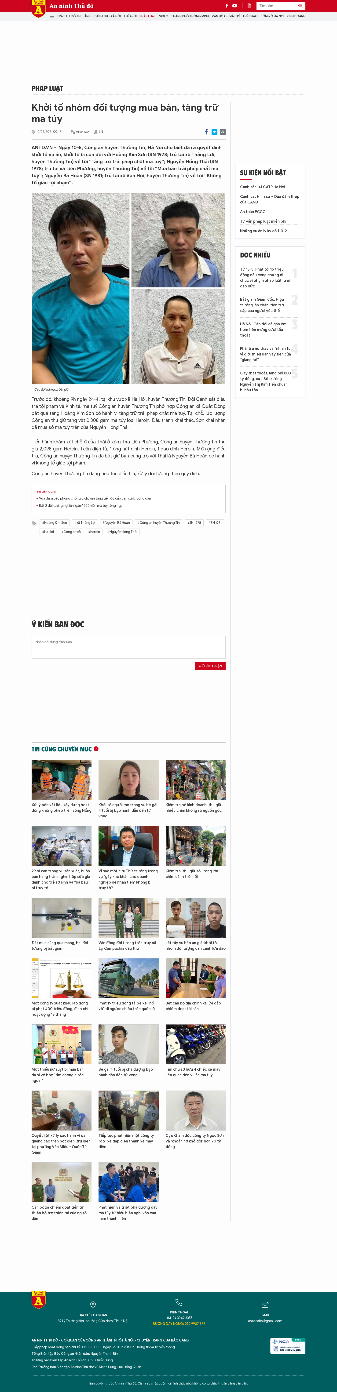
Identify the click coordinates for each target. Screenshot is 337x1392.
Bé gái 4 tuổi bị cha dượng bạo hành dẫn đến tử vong (126, 1072)
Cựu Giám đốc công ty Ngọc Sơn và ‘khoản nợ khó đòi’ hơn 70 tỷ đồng (195, 1141)
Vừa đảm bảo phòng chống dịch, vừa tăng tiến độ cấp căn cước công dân (95, 498)
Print (223, 132)
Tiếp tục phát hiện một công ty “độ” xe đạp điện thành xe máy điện (126, 1141)
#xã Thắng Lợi (84, 523)
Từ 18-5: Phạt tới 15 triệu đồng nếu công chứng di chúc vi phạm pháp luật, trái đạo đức (265, 278)
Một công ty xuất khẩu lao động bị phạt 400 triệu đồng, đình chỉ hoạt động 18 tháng (60, 1009)
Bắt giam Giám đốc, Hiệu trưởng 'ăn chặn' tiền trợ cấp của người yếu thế (262, 305)
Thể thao (250, 16)
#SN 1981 (215, 523)
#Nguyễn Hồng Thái (122, 532)
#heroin (94, 532)
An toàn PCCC (252, 212)
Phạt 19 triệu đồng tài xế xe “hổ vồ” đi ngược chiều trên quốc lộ (127, 1006)
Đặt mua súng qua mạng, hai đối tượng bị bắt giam (60, 946)
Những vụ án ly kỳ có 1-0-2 (263, 231)
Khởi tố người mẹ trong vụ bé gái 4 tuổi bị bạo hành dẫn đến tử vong (128, 811)
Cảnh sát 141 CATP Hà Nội (262, 187)
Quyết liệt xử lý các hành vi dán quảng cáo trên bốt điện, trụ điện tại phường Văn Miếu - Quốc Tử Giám (61, 1144)
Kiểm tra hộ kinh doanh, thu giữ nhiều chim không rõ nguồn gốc (194, 808)
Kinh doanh (296, 16)
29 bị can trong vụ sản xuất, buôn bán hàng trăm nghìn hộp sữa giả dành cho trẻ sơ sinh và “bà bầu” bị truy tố (61, 879)
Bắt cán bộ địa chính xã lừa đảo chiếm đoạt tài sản (193, 1006)
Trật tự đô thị (69, 16)
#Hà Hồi (48, 532)
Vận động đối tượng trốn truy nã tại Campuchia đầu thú (127, 946)
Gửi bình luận (210, 666)
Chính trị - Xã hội (107, 16)
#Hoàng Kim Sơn (54, 523)
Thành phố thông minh (190, 16)
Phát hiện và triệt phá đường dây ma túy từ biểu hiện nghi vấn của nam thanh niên (128, 1213)
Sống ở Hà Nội (272, 16)
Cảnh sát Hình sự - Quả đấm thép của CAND (269, 199)
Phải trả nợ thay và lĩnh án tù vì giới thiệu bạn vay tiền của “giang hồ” (265, 354)
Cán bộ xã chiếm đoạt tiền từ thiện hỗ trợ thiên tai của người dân (60, 1213)
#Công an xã (71, 532)
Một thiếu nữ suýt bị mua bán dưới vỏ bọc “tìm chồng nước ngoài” (58, 1075)
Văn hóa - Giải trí (226, 16)
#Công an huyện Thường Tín (158, 523)
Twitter (214, 132)
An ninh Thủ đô (71, 6)
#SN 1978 (194, 523)
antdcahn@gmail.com (265, 1321)
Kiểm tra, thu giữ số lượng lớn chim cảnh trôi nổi (192, 874)
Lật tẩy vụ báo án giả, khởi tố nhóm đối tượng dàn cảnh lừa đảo (196, 946)
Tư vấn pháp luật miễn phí (263, 221)
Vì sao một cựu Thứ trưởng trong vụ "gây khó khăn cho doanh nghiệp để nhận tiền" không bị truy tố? (128, 879)
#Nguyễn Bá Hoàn (116, 523)
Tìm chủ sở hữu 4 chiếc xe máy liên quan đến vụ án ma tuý (193, 1072)
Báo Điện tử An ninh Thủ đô (38, 9)
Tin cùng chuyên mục (62, 749)
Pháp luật (147, 16)
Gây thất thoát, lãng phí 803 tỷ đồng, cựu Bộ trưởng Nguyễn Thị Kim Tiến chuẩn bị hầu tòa (265, 381)
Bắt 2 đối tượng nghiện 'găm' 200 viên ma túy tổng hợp (80, 506)
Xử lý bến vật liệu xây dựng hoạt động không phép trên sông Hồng (62, 808)
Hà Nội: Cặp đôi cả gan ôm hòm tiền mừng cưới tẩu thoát (263, 330)
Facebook (206, 132)
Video (163, 16)
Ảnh (87, 16)
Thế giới (130, 16)
